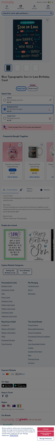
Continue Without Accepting (45, 434)
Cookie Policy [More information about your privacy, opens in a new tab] (14, 435)
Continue (45, 429)
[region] (27, 433)
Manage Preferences (46, 438)
